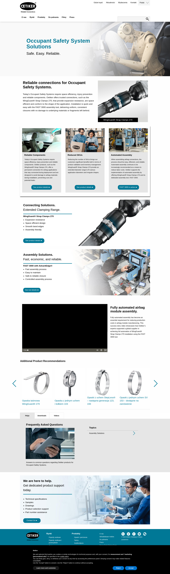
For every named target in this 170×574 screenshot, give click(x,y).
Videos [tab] (56, 416)
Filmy (64, 17)
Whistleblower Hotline (107, 537)
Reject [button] (118, 568)
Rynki (32, 17)
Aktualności (110, 2)
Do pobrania (53, 17)
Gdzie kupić (98, 2)
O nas (24, 17)
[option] (37, 386)
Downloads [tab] (42, 416)
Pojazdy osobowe (55, 537)
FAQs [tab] (27, 416)
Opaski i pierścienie (80, 537)
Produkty (41, 17)
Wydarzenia (122, 2)
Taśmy (76, 540)
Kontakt (133, 2)
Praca (72, 17)
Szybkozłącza (78, 543)
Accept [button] (131, 568)
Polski (142, 3)
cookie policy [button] (64, 556)
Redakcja (134, 537)
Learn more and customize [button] (46, 568)
